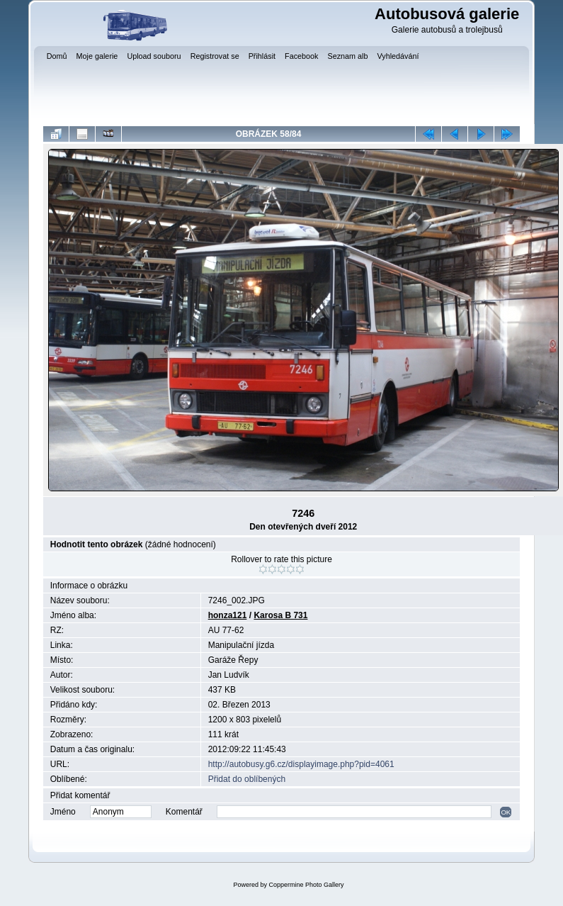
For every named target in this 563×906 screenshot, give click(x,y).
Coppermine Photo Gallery (305, 884)
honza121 (227, 615)
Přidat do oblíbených (246, 779)
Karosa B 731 (280, 615)
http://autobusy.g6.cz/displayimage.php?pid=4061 (301, 764)
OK (506, 812)
